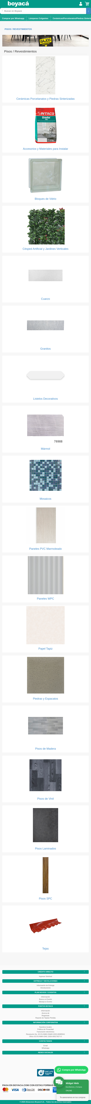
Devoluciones (45, 988)
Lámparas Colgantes (38, 18)
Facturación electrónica (45, 1032)
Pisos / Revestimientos (18, 29)
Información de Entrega (45, 985)
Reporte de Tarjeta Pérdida (45, 1018)
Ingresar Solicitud (45, 976)
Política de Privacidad (45, 1029)
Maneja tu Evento (45, 1002)
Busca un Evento (45, 999)
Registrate (45, 1015)
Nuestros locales (45, 1027)
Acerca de (45, 1013)
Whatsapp (45, 1048)
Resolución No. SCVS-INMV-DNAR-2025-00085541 (45, 1034)
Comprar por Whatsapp (13, 18)
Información (45, 997)
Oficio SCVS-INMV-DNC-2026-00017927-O (45, 1036)
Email (45, 1046)
